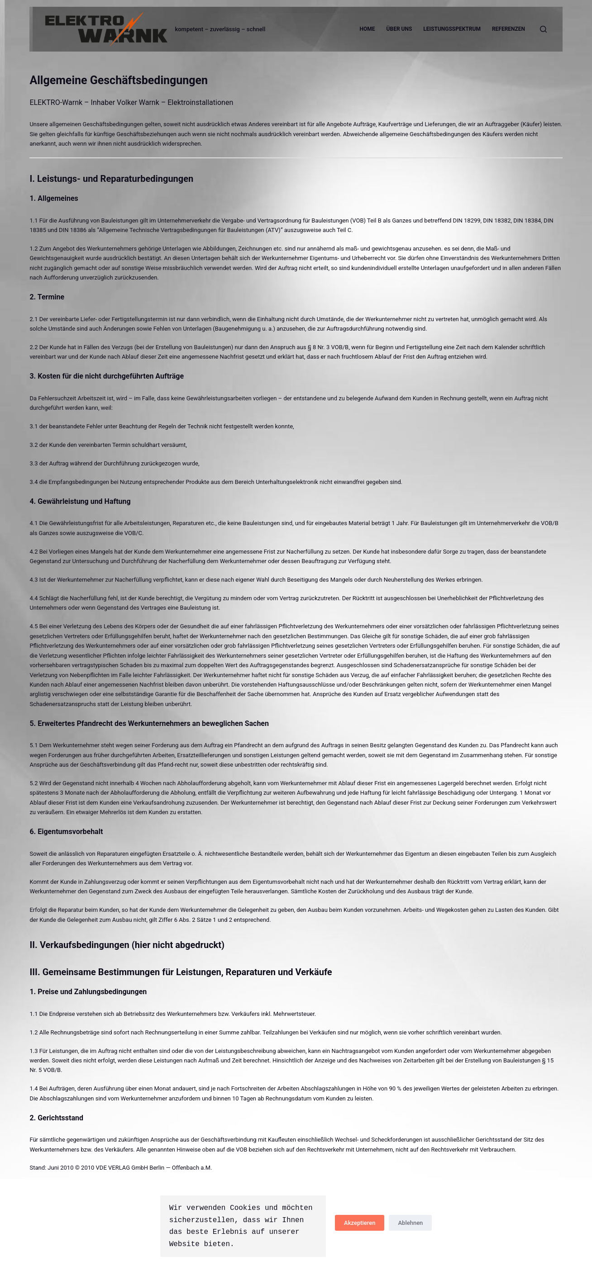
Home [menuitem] (367, 29)
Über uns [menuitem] (399, 29)
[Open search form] (543, 29)
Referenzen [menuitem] (508, 29)
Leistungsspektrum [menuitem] (452, 29)
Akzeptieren (359, 1222)
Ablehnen (410, 1222)
